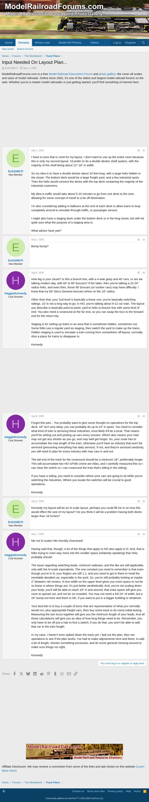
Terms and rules (96, 791)
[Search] (143, 42)
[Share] (138, 150)
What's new (42, 42)
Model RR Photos (70, 42)
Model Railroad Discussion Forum (71, 74)
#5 (143, 501)
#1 (143, 150)
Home (9, 42)
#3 (143, 272)
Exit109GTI (11, 68)
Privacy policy (115, 791)
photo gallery (107, 74)
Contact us (78, 791)
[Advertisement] (74, 115)
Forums (23, 42)
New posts (8, 48)
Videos (94, 42)
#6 (143, 534)
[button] (53, 42)
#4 (143, 416)
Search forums (25, 48)
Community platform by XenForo (74, 798)
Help (128, 791)
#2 (143, 239)
